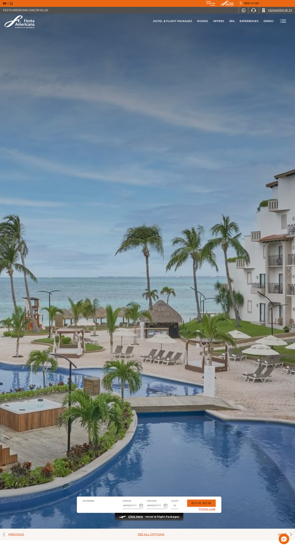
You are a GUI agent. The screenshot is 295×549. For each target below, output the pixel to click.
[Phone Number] (253, 10)
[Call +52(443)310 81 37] (277, 10)
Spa (232, 21)
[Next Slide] (290, 271)
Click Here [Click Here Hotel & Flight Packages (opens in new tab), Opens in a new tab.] (133, 515)
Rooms (202, 21)
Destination (86, 499)
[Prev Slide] (5, 271)
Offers (218, 21)
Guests (173, 499)
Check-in (125, 499)
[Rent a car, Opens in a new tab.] (249, 3)
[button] (284, 539)
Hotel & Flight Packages (172, 22)
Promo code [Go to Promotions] (205, 508)
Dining (269, 21)
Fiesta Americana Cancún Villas (25, 10)
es (11, 3)
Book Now (200, 502)
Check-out (150, 499)
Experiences (249, 21)
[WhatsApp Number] (243, 10)
